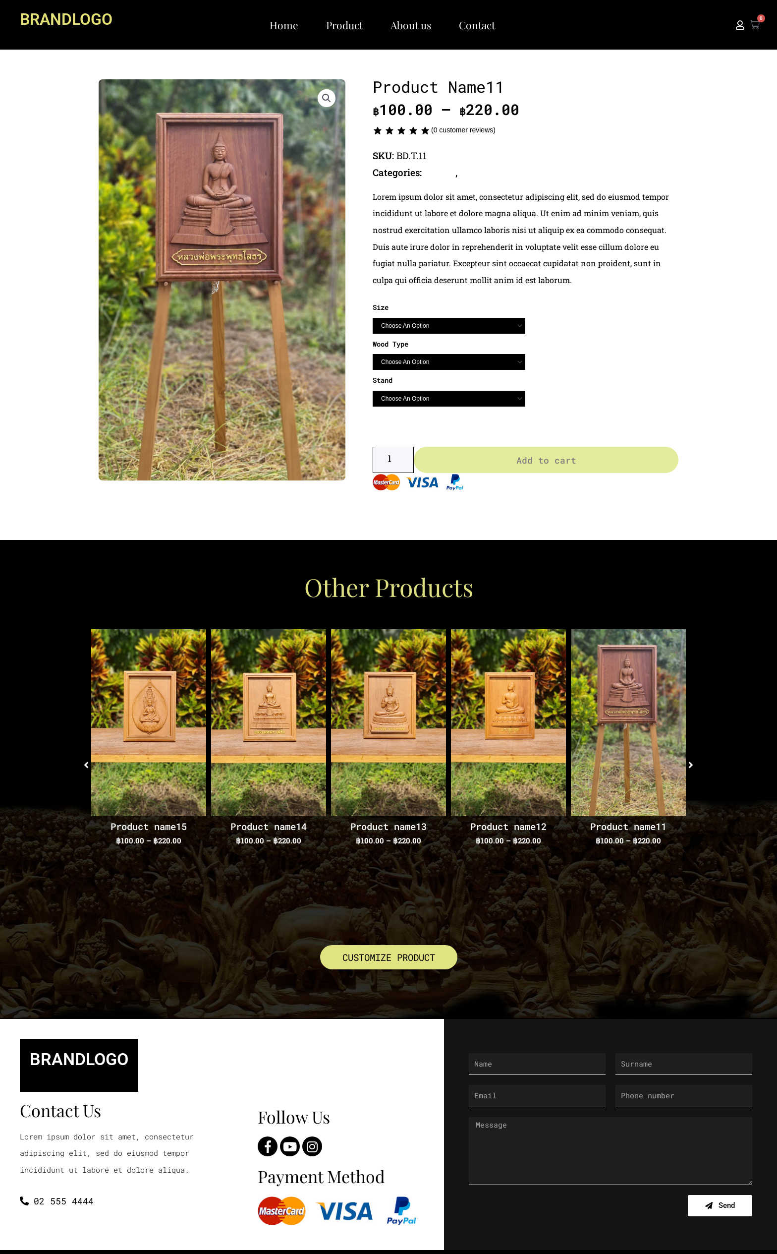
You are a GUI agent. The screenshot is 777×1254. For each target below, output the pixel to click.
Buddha (440, 172)
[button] (326, 99)
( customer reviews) (463, 130)
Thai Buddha (490, 172)
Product (344, 25)
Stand (382, 380)
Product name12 (508, 829)
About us (410, 25)
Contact (477, 25)
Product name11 (628, 829)
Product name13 (388, 829)
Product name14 (268, 829)
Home (284, 25)
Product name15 (149, 829)
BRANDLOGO (69, 19)
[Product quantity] (393, 462)
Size (380, 307)
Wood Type (390, 344)
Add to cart (546, 462)
